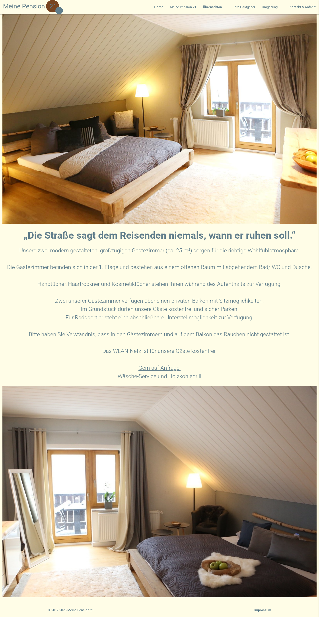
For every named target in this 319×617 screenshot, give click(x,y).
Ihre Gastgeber (244, 7)
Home (158, 7)
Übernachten (215, 7)
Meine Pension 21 (183, 7)
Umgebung (272, 7)
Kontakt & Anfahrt (303, 7)
